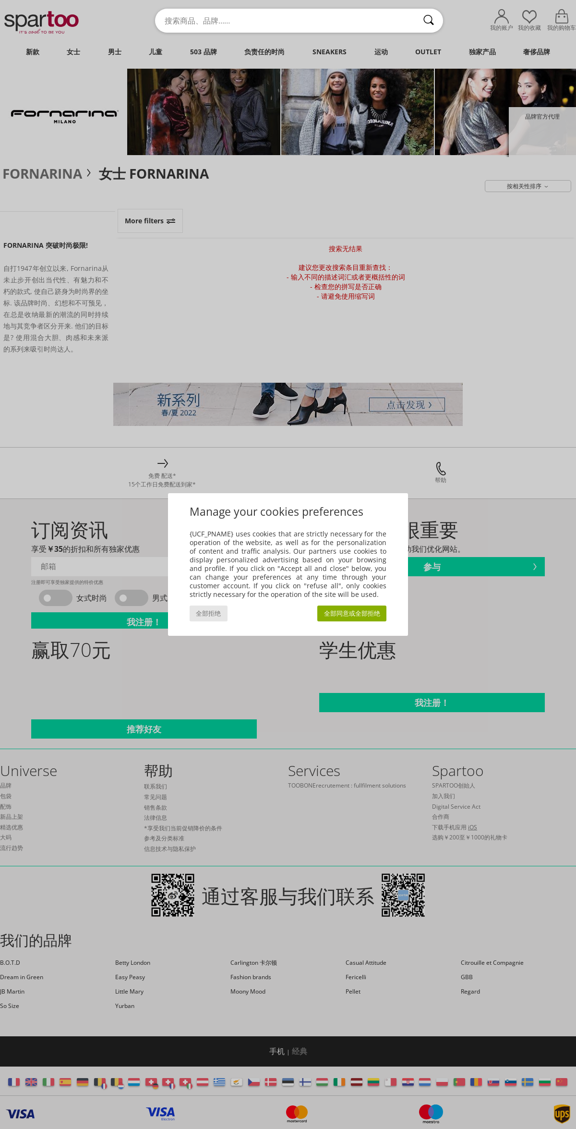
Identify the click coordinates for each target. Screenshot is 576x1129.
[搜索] (428, 21)
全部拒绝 (208, 613)
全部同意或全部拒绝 (352, 613)
